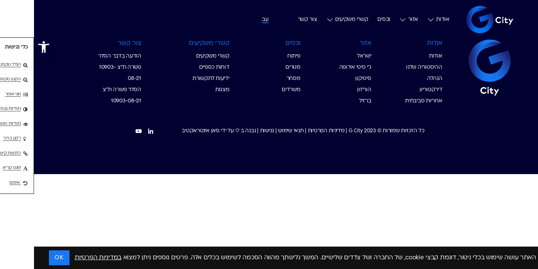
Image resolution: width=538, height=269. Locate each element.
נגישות (233, 131)
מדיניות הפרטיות (292, 131)
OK (25, 258)
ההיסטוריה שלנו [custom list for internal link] (390, 67)
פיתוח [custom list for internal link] (259, 56)
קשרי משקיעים (313, 19)
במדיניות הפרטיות (64, 258)
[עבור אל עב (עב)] (231, 19)
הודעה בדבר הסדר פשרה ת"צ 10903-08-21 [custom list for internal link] (85, 67)
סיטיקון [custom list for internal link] (329, 78)
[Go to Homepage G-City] (446, 66)
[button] (9, 47)
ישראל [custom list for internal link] (330, 56)
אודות (404, 19)
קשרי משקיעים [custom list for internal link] (178, 56)
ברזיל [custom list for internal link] (331, 101)
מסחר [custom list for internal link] (259, 78)
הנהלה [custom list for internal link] (400, 78)
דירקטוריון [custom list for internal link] (397, 89)
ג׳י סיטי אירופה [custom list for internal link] (321, 67)
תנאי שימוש (256, 131)
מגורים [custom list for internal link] (258, 67)
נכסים (349, 19)
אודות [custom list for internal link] (401, 56)
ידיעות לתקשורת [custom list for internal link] (176, 78)
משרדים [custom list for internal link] (257, 89)
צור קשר (273, 19)
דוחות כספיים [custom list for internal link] (180, 67)
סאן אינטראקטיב (166, 131)
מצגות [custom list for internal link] (188, 89)
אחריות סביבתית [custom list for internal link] (389, 101)
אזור (374, 19)
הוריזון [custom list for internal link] (330, 89)
